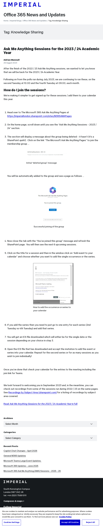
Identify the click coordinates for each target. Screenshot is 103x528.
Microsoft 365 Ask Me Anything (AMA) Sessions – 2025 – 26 (32, 471)
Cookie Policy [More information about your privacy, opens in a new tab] (65, 519)
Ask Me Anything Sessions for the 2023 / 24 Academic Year (51, 51)
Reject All (90, 524)
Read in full (40, 403)
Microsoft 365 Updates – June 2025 (21, 466)
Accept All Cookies (70, 524)
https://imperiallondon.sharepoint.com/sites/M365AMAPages (39, 116)
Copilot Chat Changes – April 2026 (20, 450)
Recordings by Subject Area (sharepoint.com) (32, 392)
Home (6, 21)
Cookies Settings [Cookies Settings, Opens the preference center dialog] (11, 524)
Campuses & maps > (14, 501)
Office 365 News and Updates (34, 15)
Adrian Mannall (12, 60)
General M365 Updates (15, 455)
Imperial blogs (15, 21)
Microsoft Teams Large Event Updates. (22, 460)
